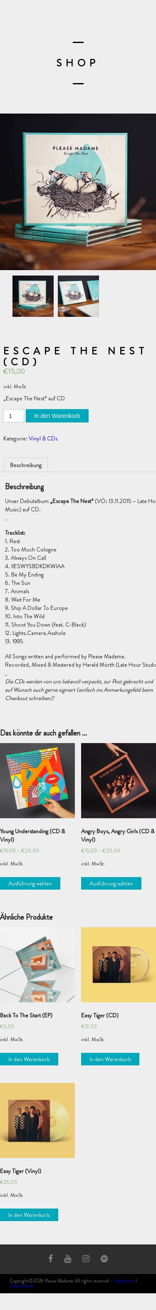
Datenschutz (22, 1285)
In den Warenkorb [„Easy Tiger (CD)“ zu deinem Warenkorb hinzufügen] (110, 1059)
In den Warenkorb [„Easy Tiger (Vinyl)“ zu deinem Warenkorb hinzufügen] (29, 1215)
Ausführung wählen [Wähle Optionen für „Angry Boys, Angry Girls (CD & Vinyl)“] (111, 883)
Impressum (124, 1280)
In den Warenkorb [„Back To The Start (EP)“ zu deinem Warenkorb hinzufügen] (29, 1059)
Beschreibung (26, 465)
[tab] (26, 465)
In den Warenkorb (57, 415)
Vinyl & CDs (43, 438)
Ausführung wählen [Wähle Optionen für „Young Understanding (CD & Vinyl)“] (30, 883)
